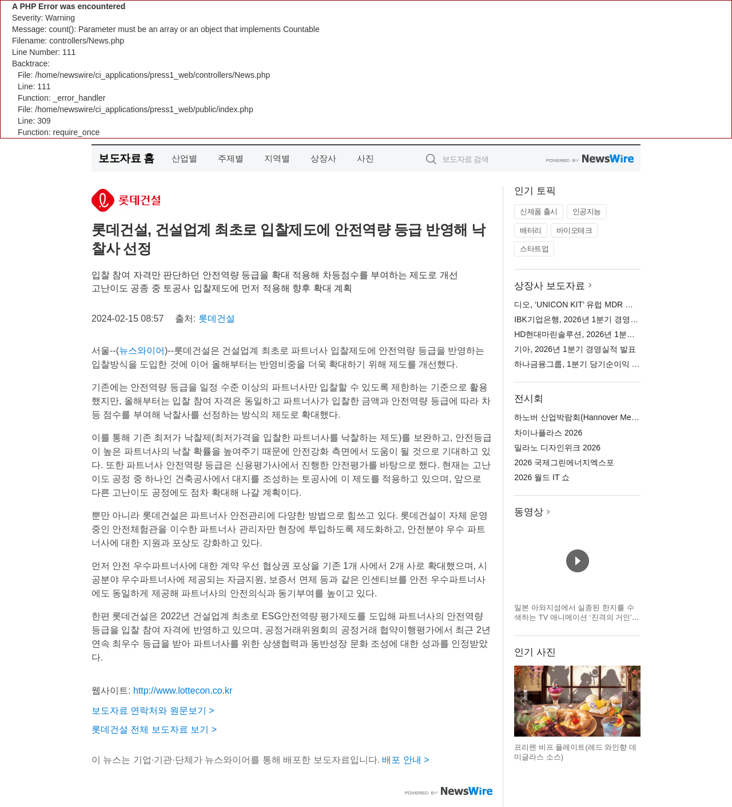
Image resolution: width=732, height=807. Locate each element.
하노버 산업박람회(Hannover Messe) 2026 (590, 417)
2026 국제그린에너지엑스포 (564, 462)
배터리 (531, 230)
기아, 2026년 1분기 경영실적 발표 (574, 349)
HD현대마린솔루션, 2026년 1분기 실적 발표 (592, 334)
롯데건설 (216, 318)
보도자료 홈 (126, 158)
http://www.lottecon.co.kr (182, 690)
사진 (365, 158)
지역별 (277, 158)
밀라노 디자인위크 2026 (557, 447)
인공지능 (586, 211)
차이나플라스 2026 (548, 432)
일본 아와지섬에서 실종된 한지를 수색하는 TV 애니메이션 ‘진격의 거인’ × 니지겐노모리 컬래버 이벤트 (576, 617)
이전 (523, 701)
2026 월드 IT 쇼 (542, 477)
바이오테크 (574, 230)
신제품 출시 (539, 211)
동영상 (528, 512)
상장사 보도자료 (549, 285)
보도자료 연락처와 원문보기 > (153, 710)
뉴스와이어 (142, 350)
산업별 (184, 158)
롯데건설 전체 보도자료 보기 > (154, 729)
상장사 (323, 158)
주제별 (231, 158)
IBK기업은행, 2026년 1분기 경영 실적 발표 (590, 319)
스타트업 (534, 248)
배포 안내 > (405, 760)
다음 (631, 701)
